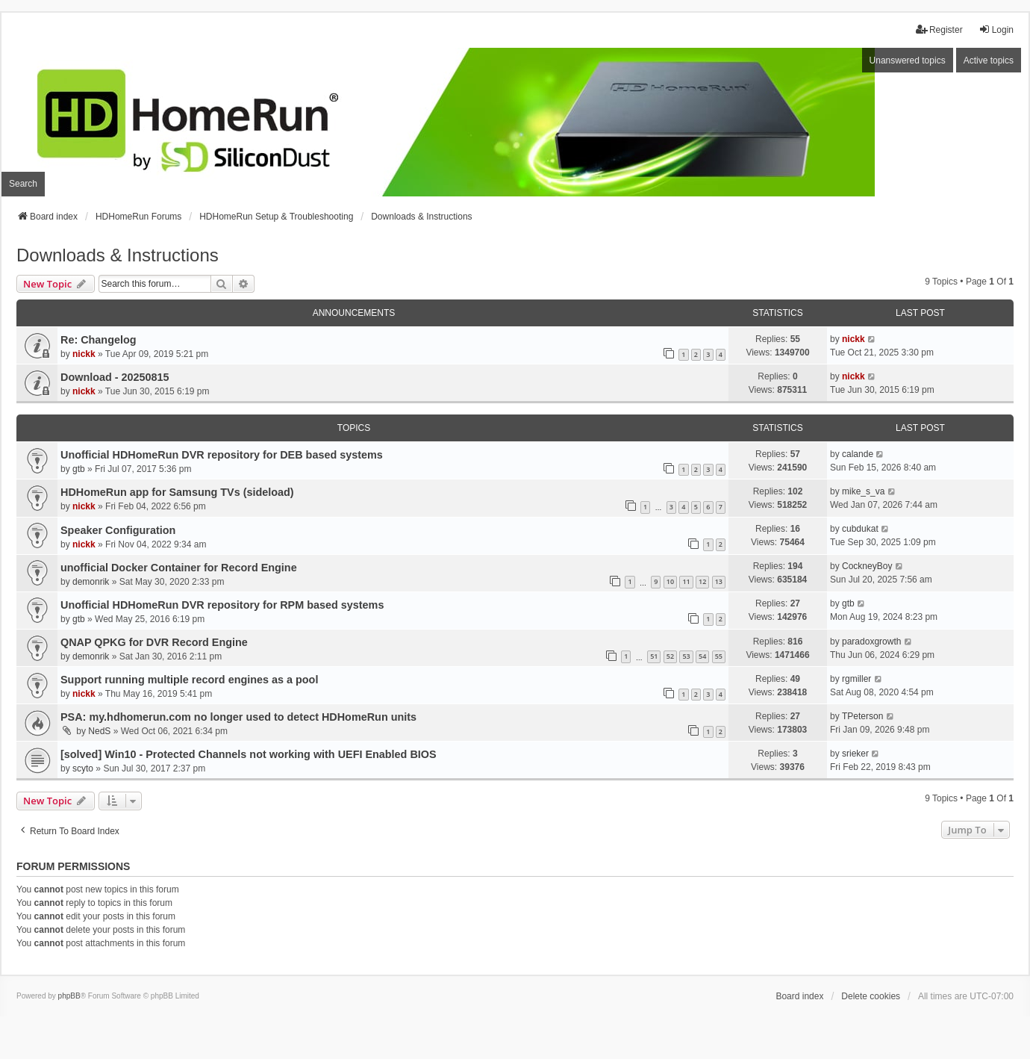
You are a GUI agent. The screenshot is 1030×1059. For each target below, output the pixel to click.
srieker (855, 753)
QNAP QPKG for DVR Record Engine (154, 642)
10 (670, 581)
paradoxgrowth (871, 641)
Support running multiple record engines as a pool (189, 680)
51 (654, 656)
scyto (82, 768)
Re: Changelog (98, 340)
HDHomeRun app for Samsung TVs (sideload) (177, 492)
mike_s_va (863, 491)
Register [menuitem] (939, 29)
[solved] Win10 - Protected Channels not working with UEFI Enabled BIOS (248, 754)
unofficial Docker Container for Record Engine (178, 568)
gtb (78, 469)
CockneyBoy (867, 566)
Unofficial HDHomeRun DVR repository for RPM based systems (222, 605)
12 (702, 581)
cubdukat (860, 529)
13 (718, 581)
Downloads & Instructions (117, 255)
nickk (84, 354)
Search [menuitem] (23, 183)
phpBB (69, 996)
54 (702, 656)
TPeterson (862, 716)
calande (857, 454)
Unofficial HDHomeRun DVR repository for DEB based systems (221, 455)
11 (686, 581)
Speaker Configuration (117, 530)
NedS (99, 731)
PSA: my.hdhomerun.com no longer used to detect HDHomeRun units (238, 717)
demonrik (90, 582)
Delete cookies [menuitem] (870, 996)
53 (686, 656)
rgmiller (856, 679)
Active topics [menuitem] (989, 60)
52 (670, 656)
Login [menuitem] (996, 29)
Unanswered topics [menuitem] (908, 60)
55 (718, 656)
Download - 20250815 (114, 377)
